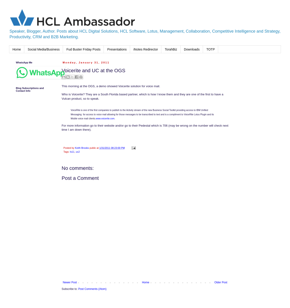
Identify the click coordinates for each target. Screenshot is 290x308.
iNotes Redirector (145, 49)
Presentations (117, 49)
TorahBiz (171, 49)
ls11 (72, 151)
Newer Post (70, 282)
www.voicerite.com (105, 118)
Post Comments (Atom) (92, 289)
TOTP (210, 49)
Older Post (220, 282)
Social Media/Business (44, 49)
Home (16, 49)
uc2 (78, 151)
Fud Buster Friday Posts (83, 49)
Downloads (192, 49)
